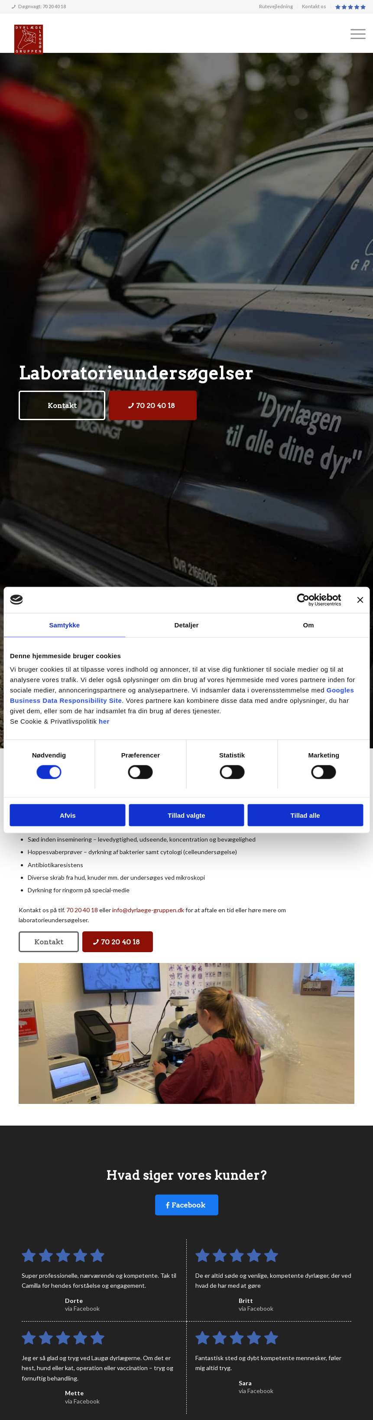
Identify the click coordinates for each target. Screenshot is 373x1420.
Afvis (68, 815)
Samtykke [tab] (64, 624)
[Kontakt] (62, 405)
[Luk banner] (360, 600)
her (104, 721)
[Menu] (354, 32)
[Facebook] (186, 1205)
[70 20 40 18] (153, 405)
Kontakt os (314, 6)
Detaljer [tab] (187, 624)
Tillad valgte (186, 815)
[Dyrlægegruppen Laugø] (28, 39)
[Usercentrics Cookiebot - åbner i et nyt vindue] (303, 599)
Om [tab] (308, 624)
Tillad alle (305, 815)
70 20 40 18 (82, 910)
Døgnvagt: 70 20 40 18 (39, 6)
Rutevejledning (276, 6)
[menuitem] (276, 6)
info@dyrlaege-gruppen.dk (148, 910)
